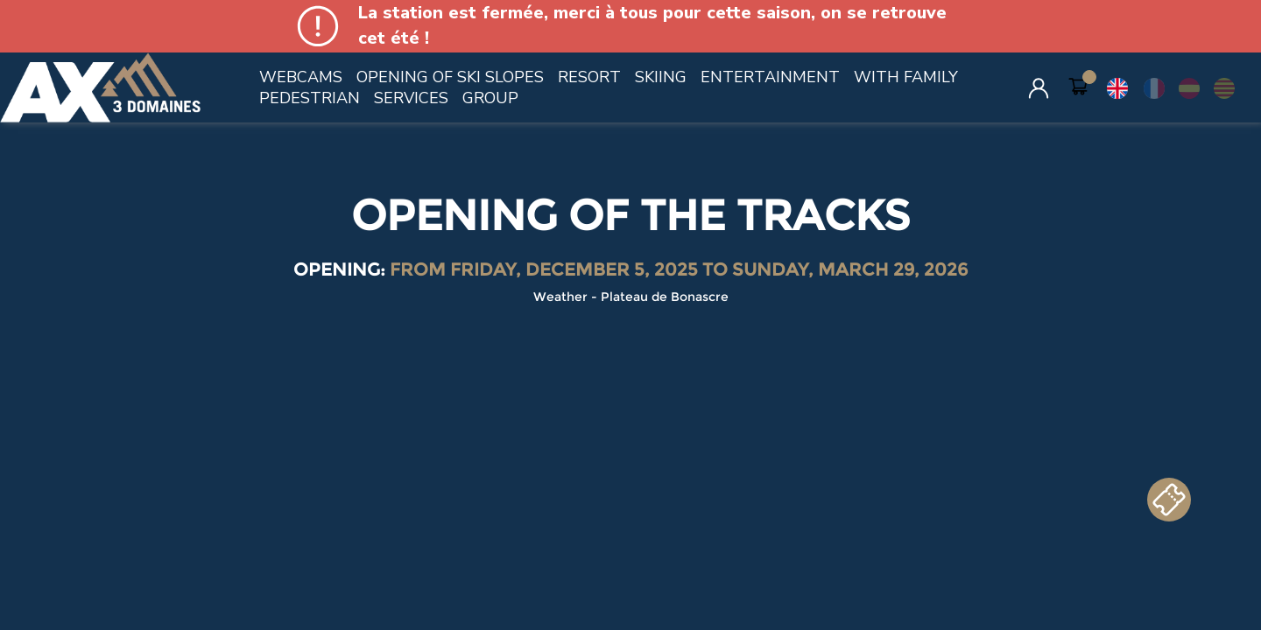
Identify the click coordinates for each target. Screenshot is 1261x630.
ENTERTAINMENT (770, 77)
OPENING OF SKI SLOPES (450, 77)
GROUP (490, 98)
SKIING (661, 77)
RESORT (589, 77)
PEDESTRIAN (309, 98)
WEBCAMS (300, 77)
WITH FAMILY (906, 77)
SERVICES (411, 98)
